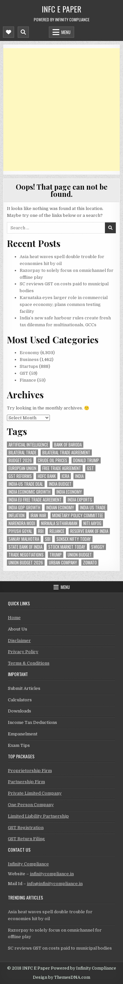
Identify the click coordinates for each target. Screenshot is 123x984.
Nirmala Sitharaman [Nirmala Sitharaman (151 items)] (59, 523)
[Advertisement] (61, 109)
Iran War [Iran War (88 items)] (38, 515)
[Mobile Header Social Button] (8, 32)
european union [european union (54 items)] (22, 468)
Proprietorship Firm (30, 770)
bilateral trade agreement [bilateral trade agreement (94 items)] (66, 452)
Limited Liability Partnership (38, 816)
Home (14, 617)
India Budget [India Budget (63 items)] (60, 484)
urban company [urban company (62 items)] (63, 562)
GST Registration (26, 827)
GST (24, 373)
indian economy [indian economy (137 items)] (60, 507)
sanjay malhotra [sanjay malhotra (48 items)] (24, 539)
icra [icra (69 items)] (65, 476)
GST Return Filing (26, 838)
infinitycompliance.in (52, 873)
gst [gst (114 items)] (90, 468)
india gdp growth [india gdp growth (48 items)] (24, 507)
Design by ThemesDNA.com (61, 977)
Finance (28, 380)
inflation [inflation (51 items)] (17, 515)
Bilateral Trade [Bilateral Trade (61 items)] (22, 452)
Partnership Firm (26, 781)
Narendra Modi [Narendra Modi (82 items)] (22, 523)
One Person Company (31, 804)
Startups (29, 366)
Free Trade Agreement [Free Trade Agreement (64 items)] (61, 468)
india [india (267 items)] (79, 476)
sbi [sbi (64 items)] (48, 539)
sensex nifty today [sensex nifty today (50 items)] (73, 539)
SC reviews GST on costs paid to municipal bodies (60, 948)
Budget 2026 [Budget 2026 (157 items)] (20, 460)
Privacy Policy (23, 651)
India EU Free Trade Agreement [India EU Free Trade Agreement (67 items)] (35, 500)
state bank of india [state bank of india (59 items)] (25, 547)
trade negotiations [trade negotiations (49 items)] (26, 555)
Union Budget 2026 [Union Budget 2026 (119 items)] (26, 562)
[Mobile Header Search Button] (23, 32)
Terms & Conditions (29, 663)
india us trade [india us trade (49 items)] (93, 507)
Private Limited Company (35, 793)
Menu (66, 32)
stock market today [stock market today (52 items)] (66, 547)
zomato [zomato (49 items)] (90, 562)
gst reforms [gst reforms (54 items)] (20, 476)
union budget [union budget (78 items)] (80, 555)
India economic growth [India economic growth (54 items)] (30, 492)
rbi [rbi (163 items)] (41, 531)
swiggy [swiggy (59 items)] (97, 547)
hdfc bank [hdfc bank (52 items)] (47, 476)
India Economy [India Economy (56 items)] (69, 492)
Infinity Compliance (28, 863)
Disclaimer (19, 640)
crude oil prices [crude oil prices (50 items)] (52, 460)
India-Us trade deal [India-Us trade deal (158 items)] (26, 484)
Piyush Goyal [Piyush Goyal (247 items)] (20, 531)
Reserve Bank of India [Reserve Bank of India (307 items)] (89, 531)
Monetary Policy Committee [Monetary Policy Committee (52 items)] (77, 515)
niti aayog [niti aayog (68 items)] (92, 523)
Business (29, 359)
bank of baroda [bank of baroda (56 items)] (68, 445)
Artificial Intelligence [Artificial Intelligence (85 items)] (28, 445)
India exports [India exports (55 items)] (80, 500)
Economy (29, 352)
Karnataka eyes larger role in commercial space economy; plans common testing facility (64, 304)
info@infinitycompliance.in (55, 883)
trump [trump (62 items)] (56, 555)
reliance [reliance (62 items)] (57, 531)
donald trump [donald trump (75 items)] (86, 460)
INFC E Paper (61, 9)
